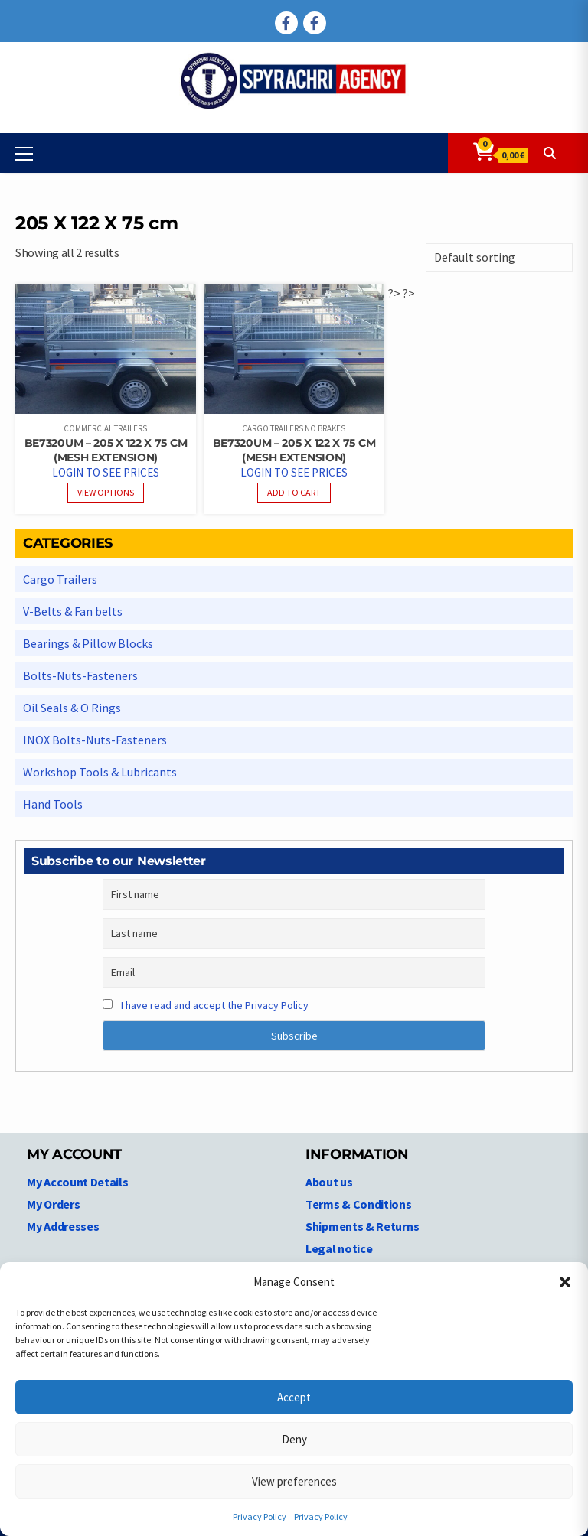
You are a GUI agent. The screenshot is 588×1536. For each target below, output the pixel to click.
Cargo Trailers (60, 579)
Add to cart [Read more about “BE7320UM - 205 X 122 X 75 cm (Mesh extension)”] (294, 492)
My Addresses (63, 1226)
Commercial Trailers (105, 428)
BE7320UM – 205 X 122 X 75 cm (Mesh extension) (106, 450)
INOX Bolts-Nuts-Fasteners (95, 739)
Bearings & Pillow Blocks (88, 643)
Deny (294, 1439)
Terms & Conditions (358, 1204)
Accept (294, 1397)
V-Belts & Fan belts (72, 611)
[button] (565, 1282)
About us (329, 1181)
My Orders (53, 1204)
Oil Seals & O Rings (72, 707)
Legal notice (338, 1248)
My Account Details (78, 1181)
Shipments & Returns (362, 1226)
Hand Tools (53, 804)
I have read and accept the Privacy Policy (215, 1005)
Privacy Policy (259, 1516)
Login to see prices (105, 472)
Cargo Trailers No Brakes (293, 428)
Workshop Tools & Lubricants (100, 771)
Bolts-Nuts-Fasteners (80, 675)
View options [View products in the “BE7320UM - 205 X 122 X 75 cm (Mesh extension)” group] (105, 492)
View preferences (294, 1481)
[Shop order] (499, 257)
